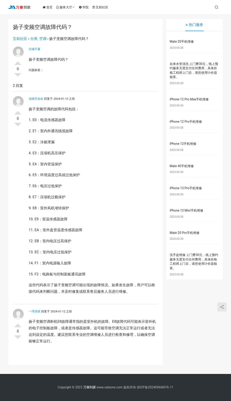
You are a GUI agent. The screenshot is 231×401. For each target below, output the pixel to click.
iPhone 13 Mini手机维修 (186, 210)
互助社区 (101, 7)
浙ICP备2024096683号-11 (155, 387)
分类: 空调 (38, 39)
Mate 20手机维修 (182, 41)
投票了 (17, 61)
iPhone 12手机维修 (183, 143)
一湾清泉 (34, 311)
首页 (48, 7)
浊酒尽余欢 (36, 98)
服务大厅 (65, 7)
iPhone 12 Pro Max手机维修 (189, 99)
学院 (85, 7)
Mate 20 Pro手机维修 (184, 233)
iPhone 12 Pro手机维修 (186, 121)
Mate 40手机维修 (182, 166)
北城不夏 (34, 49)
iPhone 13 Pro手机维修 (186, 188)
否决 (17, 76)
